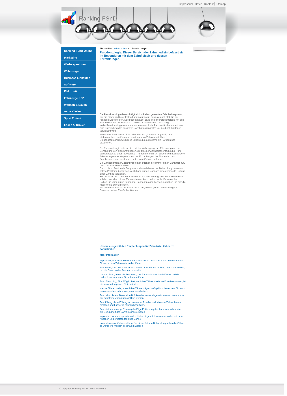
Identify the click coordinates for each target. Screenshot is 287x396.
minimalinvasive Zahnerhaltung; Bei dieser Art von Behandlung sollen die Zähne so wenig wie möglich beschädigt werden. (142, 324)
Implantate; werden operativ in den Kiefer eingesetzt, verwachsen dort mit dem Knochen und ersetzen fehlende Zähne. (141, 317)
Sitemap (221, 3)
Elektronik (70, 91)
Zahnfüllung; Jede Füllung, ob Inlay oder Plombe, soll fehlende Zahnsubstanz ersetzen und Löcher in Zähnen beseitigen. (140, 303)
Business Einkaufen (77, 77)
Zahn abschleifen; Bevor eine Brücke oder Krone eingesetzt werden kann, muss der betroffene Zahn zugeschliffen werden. (142, 296)
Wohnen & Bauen (75, 104)
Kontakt (209, 3)
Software (70, 84)
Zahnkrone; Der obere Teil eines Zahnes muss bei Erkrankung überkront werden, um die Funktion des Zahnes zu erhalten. (142, 269)
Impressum (186, 3)
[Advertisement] (143, 87)
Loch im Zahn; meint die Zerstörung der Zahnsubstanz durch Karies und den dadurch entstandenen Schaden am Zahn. (140, 276)
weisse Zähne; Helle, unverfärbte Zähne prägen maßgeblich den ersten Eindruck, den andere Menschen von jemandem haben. (142, 289)
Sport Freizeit (73, 118)
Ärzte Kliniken (73, 111)
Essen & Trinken (74, 124)
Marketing (70, 57)
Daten (198, 3)
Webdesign (71, 71)
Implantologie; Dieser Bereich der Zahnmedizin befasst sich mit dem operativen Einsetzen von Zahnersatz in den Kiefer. (141, 262)
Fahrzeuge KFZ (74, 98)
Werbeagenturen (75, 64)
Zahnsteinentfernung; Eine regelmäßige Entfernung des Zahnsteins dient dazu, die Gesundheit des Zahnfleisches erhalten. (141, 310)
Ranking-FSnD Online (78, 50)
